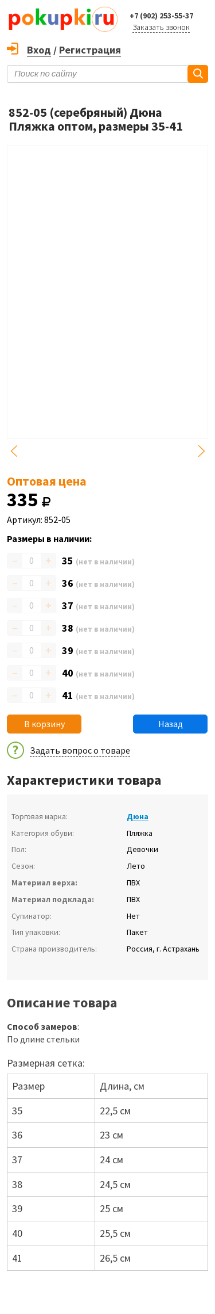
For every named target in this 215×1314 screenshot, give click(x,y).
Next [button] (201, 451)
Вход (39, 49)
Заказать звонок (161, 27)
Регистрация (90, 49)
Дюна (137, 816)
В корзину (44, 723)
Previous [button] (14, 451)
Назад (170, 723)
